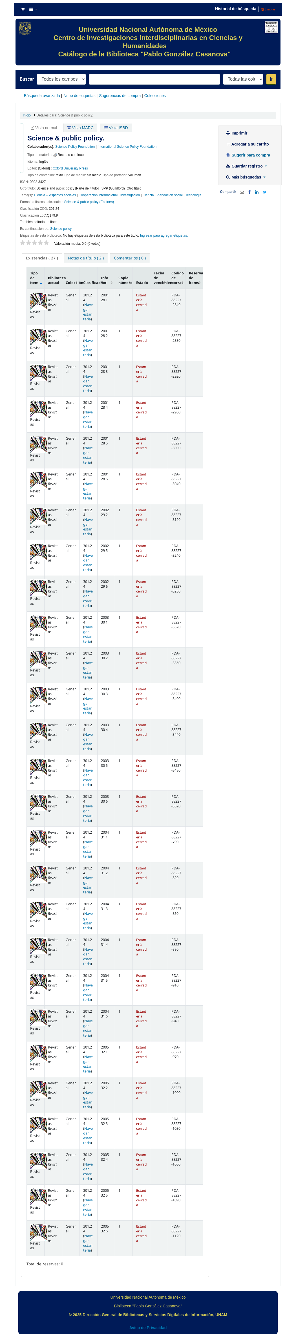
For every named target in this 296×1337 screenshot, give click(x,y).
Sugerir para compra (248, 155)
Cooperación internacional (98, 195)
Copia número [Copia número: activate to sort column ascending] (125, 280)
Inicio (27, 115)
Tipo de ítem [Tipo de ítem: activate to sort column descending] (34, 278)
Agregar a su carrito (247, 144)
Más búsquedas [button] (244, 177)
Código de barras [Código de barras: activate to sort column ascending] (177, 278)
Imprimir (237, 133)
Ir (271, 79)
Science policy (61, 229)
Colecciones (155, 95)
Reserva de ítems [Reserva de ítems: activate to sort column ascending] (196, 278)
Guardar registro (245, 166)
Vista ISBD (116, 127)
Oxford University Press (70, 168)
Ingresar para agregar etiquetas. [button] (164, 235)
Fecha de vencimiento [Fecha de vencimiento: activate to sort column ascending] (161, 278)
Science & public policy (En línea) (89, 202)
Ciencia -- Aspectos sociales (55, 195)
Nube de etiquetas (79, 95)
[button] (23, 9)
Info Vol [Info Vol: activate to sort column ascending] (104, 280)
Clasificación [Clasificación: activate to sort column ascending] (90, 282)
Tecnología (193, 195)
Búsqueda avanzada (42, 95)
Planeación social (169, 195)
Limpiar (268, 9)
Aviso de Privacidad (148, 1327)
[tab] (42, 258)
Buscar (27, 79)
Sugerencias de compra (120, 95)
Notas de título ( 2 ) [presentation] (86, 258)
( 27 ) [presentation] (42, 258)
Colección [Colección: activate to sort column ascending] (73, 282)
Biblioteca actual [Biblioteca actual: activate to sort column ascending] (55, 280)
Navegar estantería (88, 311)
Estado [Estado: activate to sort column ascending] (142, 282)
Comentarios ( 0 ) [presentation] (130, 258)
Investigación (130, 195)
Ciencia (148, 195)
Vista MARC (80, 127)
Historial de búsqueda (235, 8)
